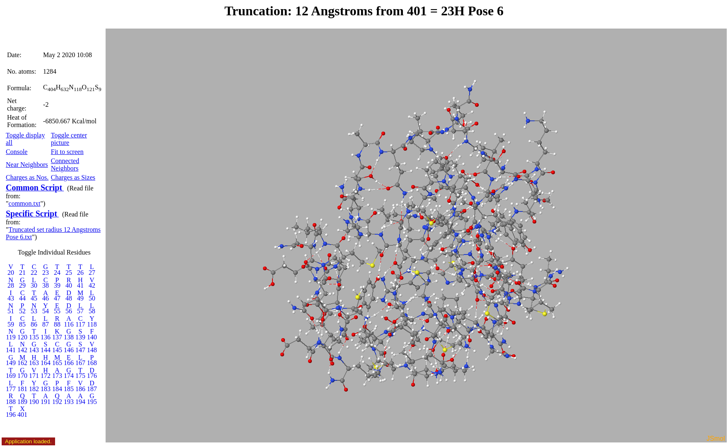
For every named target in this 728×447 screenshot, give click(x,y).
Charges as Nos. (27, 177)
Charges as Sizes (73, 177)
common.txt (25, 203)
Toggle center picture (69, 139)
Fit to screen (67, 151)
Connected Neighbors (65, 164)
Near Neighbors (27, 164)
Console (16, 151)
